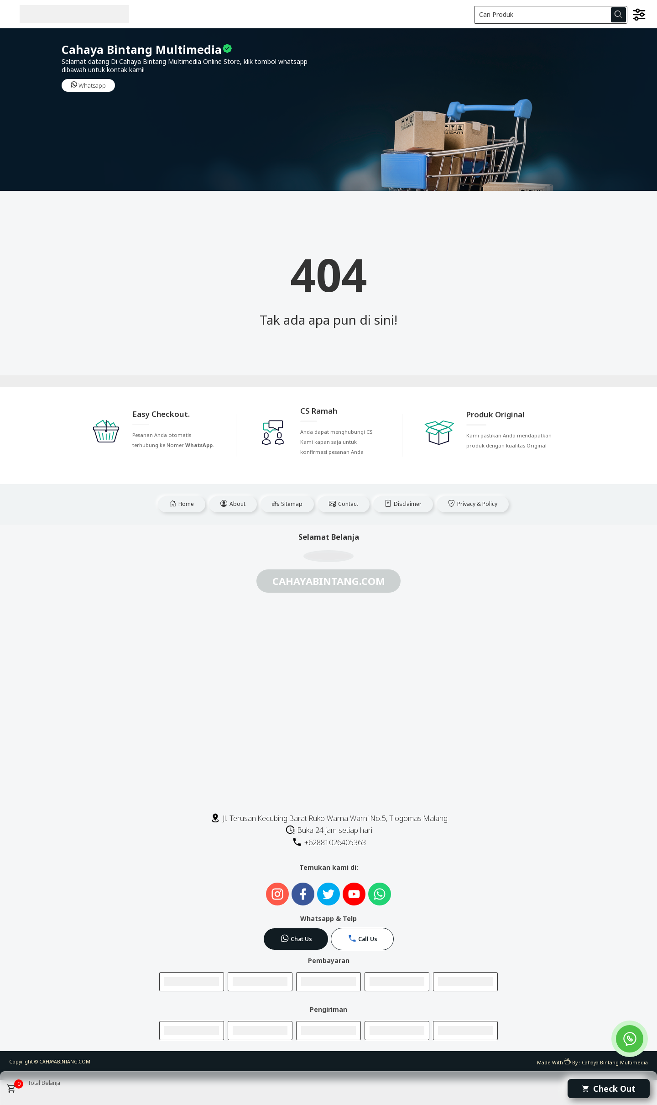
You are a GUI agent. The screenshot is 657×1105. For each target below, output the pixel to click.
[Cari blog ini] (550, 14)
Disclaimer (403, 504)
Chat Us (296, 938)
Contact (343, 504)
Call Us (362, 938)
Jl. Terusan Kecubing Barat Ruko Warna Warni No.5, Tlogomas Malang (329, 818)
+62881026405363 (329, 842)
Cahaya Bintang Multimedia (615, 1062)
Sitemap (287, 504)
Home (181, 504)
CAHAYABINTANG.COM (64, 1061)
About (232, 504)
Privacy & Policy (472, 504)
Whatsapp (88, 85)
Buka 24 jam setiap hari (328, 830)
